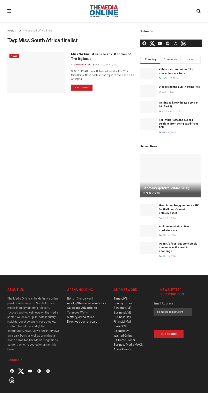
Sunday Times (123, 303)
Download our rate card (82, 321)
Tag (19, 30)
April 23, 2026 (167, 256)
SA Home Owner (124, 340)
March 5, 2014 (101, 64)
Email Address (163, 303)
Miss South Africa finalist (39, 30)
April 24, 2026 (151, 193)
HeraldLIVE (121, 326)
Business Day (122, 317)
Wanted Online (123, 335)
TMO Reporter (82, 64)
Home (10, 30)
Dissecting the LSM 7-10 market (179, 86)
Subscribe (169, 334)
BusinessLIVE (122, 312)
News (14, 56)
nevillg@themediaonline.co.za (86, 303)
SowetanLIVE (122, 307)
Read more (82, 87)
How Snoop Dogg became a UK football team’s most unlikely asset (179, 209)
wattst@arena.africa (80, 317)
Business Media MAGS (128, 344)
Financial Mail (122, 321)
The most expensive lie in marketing (166, 188)
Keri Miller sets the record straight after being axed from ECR (178, 123)
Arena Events (122, 349)
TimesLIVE (120, 298)
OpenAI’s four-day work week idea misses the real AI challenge (178, 247)
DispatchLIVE (122, 330)
